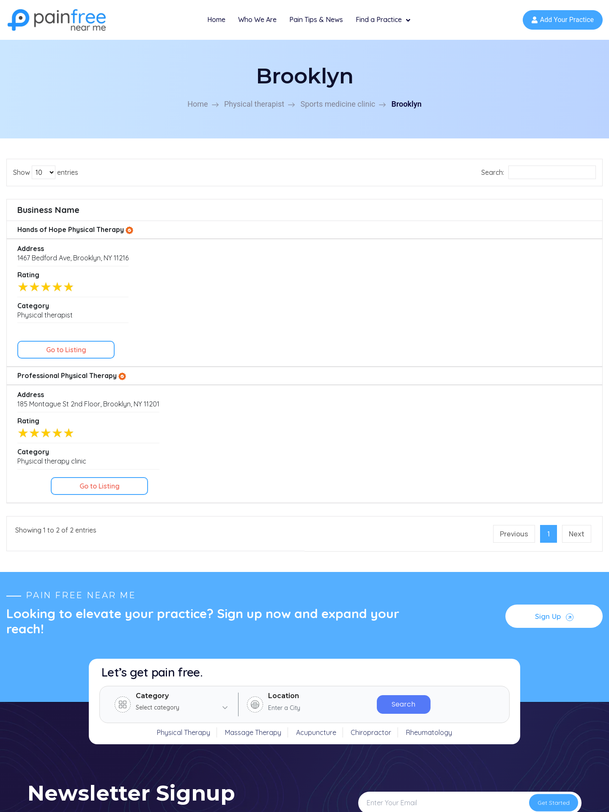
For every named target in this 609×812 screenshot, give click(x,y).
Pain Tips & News (316, 22)
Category (152, 473)
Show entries (45, 178)
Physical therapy (337, 681)
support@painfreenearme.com (104, 695)
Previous (514, 311)
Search (403, 481)
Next (576, 311)
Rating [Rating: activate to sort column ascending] (350, 215)
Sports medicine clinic (337, 109)
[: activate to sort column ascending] (556, 215)
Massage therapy (339, 710)
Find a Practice (383, 23)
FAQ (198, 725)
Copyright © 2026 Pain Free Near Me (84, 796)
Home (216, 22)
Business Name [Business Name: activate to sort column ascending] (48, 215)
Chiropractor (371, 509)
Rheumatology (429, 509)
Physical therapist (254, 109)
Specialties (208, 696)
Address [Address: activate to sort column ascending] (176, 215)
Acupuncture (316, 509)
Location (283, 473)
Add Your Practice (563, 23)
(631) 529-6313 (80, 680)
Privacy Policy (487, 796)
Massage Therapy (253, 509)
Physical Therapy (183, 509)
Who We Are (257, 22)
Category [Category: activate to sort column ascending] (443, 215)
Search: (538, 178)
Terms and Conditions (548, 796)
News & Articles (215, 710)
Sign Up (555, 391)
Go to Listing (556, 239)
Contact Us (209, 739)
